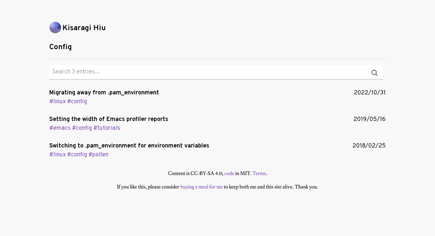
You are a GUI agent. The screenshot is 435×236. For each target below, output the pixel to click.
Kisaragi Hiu (84, 28)
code (229, 173)
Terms (259, 173)
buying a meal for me (201, 187)
